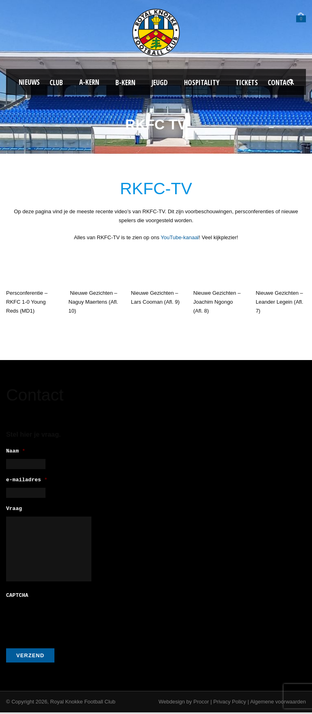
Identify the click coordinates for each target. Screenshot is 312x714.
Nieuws (29, 82)
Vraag (14, 511)
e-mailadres (27, 481)
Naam (15, 451)
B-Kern (125, 82)
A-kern (89, 82)
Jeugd (160, 82)
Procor (201, 703)
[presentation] (68, 621)
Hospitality (201, 82)
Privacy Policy (229, 703)
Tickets (247, 82)
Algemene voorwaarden (278, 703)
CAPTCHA (17, 597)
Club (56, 82)
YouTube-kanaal (180, 237)
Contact (280, 82)
